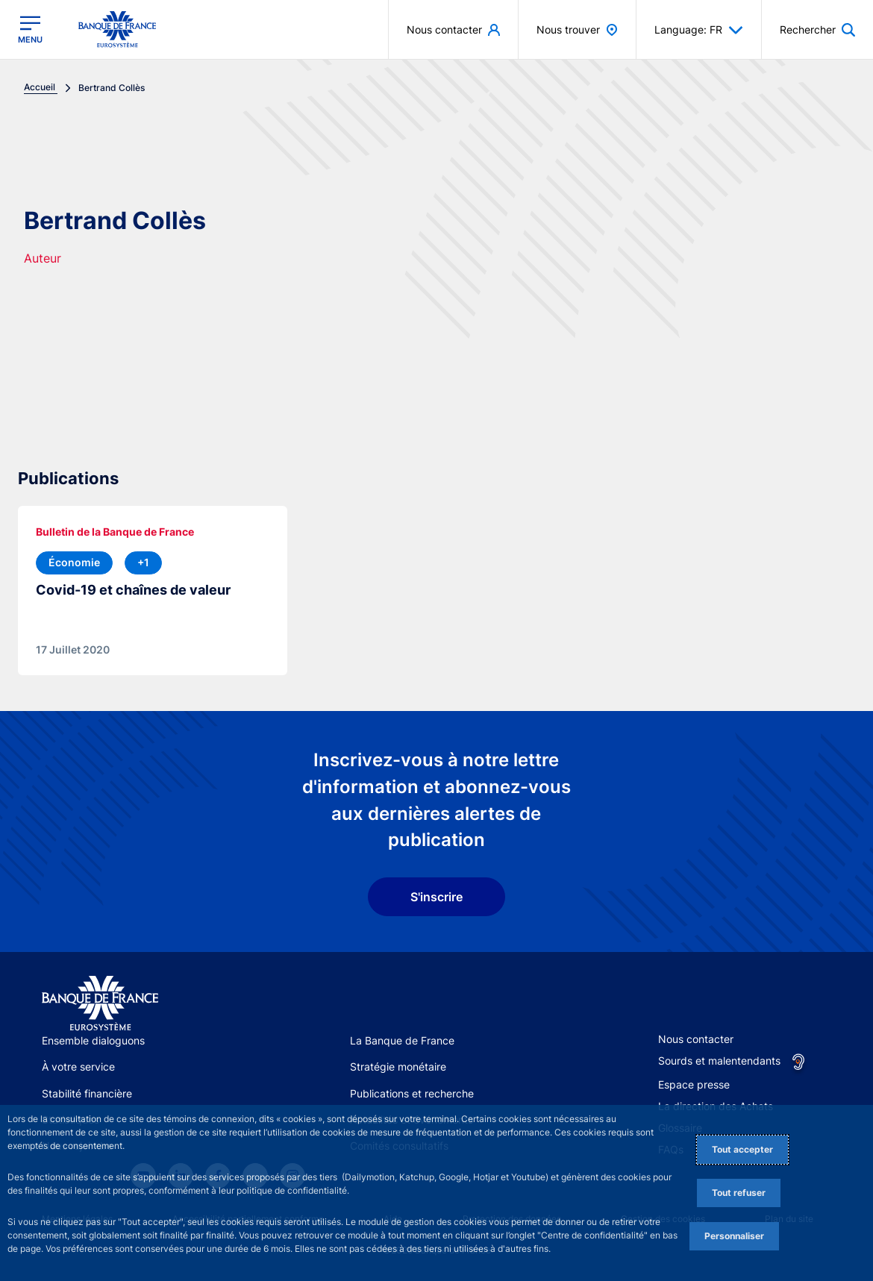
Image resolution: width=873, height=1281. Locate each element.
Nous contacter (695, 1039)
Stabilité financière (87, 1093)
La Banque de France (402, 1040)
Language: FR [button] (698, 29)
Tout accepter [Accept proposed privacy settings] (742, 1149)
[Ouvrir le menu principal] (30, 29)
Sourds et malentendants (719, 1060)
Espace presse (694, 1084)
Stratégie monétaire (398, 1066)
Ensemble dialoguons (93, 1040)
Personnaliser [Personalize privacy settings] (734, 1235)
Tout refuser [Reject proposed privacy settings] (739, 1192)
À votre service (78, 1066)
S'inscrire (436, 896)
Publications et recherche (412, 1093)
